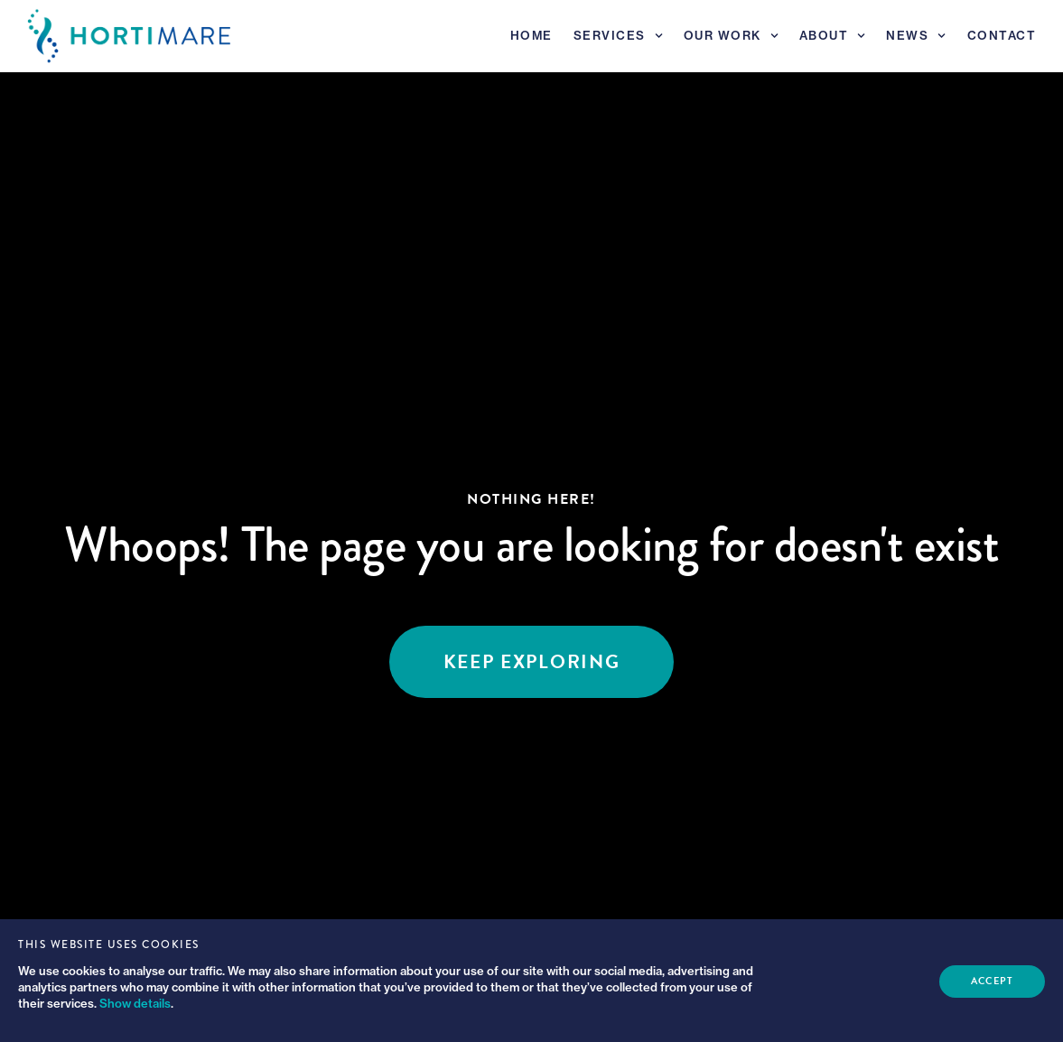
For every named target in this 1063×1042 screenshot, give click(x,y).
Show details (135, 1003)
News (916, 36)
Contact (1002, 35)
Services (618, 36)
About (832, 36)
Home (531, 35)
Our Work (731, 36)
